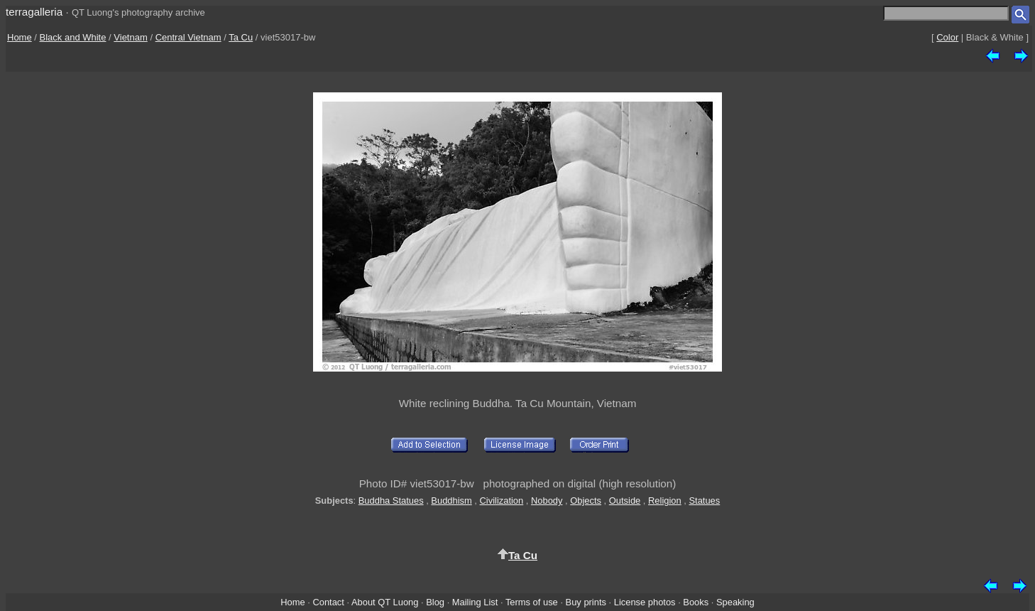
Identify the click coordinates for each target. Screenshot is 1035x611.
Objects (585, 500)
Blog (435, 602)
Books (695, 602)
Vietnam (130, 37)
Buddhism (451, 500)
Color (947, 37)
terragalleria (34, 12)
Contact (328, 602)
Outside (624, 500)
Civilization (502, 500)
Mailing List (475, 602)
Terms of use (531, 602)
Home (19, 37)
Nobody (547, 500)
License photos (645, 602)
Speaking (735, 602)
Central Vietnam (188, 37)
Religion (664, 500)
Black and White (73, 37)
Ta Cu (241, 37)
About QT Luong (384, 602)
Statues (704, 500)
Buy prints (586, 602)
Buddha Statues (391, 500)
